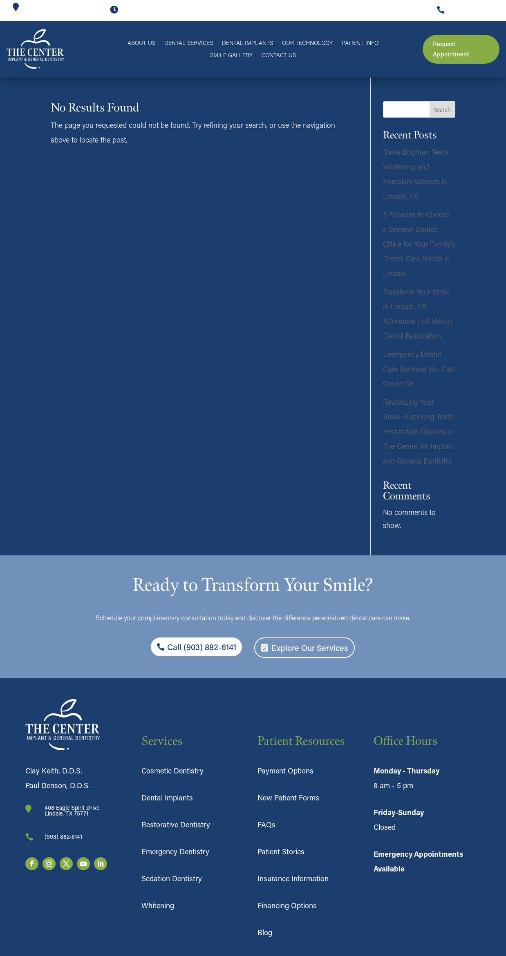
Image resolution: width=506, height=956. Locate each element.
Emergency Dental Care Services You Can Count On (419, 368)
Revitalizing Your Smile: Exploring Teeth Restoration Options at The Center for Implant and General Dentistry (418, 431)
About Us (141, 43)
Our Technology (307, 43)
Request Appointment (451, 49)
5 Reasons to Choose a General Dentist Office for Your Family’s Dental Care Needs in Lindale (419, 243)
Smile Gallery (231, 55)
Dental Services (188, 43)
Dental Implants (247, 43)
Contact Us (279, 55)
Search (442, 110)
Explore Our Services (309, 647)
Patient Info (360, 43)
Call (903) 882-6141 (201, 647)
